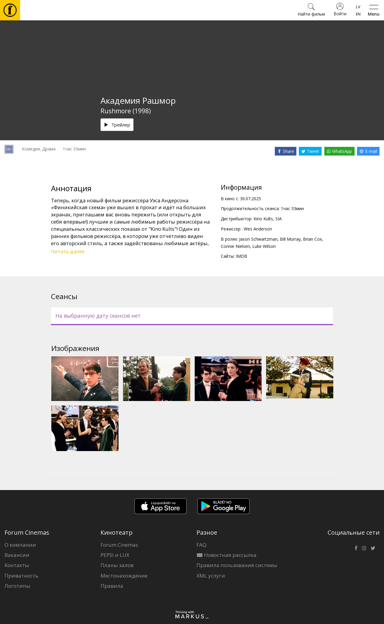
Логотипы (17, 585)
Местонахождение (124, 575)
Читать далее (68, 251)
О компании (20, 544)
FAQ (201, 544)
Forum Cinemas (119, 544)
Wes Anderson (258, 229)
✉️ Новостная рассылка (226, 554)
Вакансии (16, 554)
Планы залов (117, 565)
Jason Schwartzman (258, 239)
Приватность (21, 575)
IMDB (241, 256)
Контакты (16, 565)
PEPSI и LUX (114, 554)
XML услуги (210, 575)
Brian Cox (312, 239)
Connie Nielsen (235, 246)
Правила (111, 585)
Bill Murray (290, 239)
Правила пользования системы (236, 565)
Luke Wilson (264, 246)
